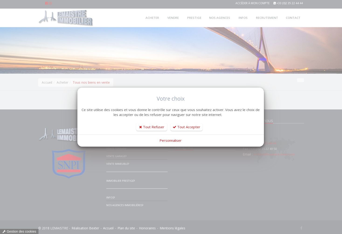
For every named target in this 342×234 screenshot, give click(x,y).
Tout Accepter (186, 127)
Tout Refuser (151, 127)
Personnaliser (170, 140)
